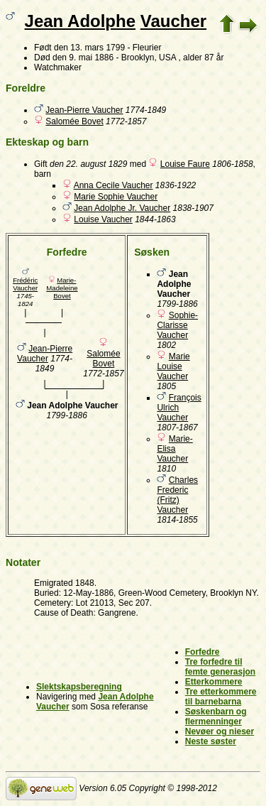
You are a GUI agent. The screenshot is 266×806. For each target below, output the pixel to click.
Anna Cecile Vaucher (113, 185)
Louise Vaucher (103, 219)
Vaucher (173, 21)
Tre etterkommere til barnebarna (221, 697)
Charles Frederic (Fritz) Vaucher (177, 495)
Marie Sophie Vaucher (115, 197)
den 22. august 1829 (88, 164)
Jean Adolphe (80, 21)
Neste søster (210, 741)
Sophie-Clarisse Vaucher (177, 325)
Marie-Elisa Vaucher (174, 449)
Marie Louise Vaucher (173, 366)
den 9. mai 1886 (82, 57)
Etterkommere (214, 682)
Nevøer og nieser (219, 731)
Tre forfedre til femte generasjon (220, 667)
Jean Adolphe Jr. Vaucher (122, 208)
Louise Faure (185, 164)
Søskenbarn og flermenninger (216, 716)
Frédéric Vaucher (25, 284)
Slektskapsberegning (79, 687)
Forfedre (202, 652)
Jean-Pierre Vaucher (84, 110)
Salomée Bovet (74, 121)
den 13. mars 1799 (89, 48)
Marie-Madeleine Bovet (61, 288)
